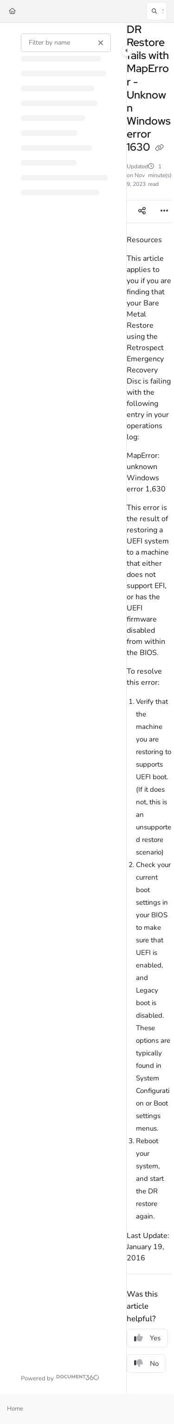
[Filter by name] (66, 42)
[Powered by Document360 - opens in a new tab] (60, 1377)
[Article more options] (164, 211)
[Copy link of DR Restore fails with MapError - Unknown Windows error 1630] (159, 147)
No (146, 1363)
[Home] (12, 11)
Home (15, 1408)
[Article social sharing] (142, 211)
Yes (147, 1338)
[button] (156, 11)
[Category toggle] (126, 50)
